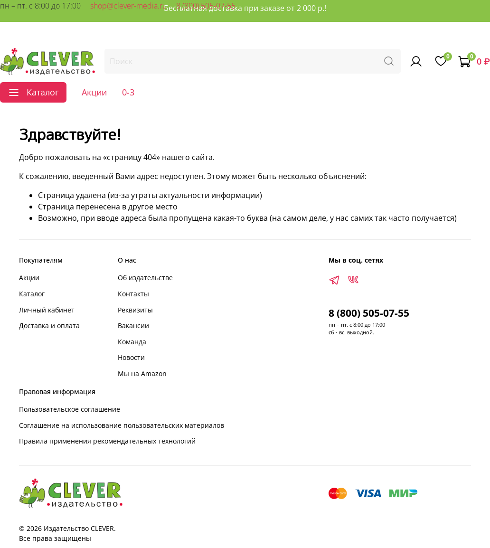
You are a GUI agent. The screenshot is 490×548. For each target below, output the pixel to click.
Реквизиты (135, 309)
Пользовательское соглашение (69, 409)
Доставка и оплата (49, 325)
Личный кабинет (47, 309)
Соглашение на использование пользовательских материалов (121, 425)
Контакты (133, 293)
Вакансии (133, 325)
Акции (94, 92)
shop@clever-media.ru (128, 5)
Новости (131, 357)
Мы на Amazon (142, 373)
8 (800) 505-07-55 (206, 5)
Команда (132, 341)
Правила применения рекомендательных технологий (107, 440)
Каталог (32, 293)
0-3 (128, 92)
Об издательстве (145, 277)
